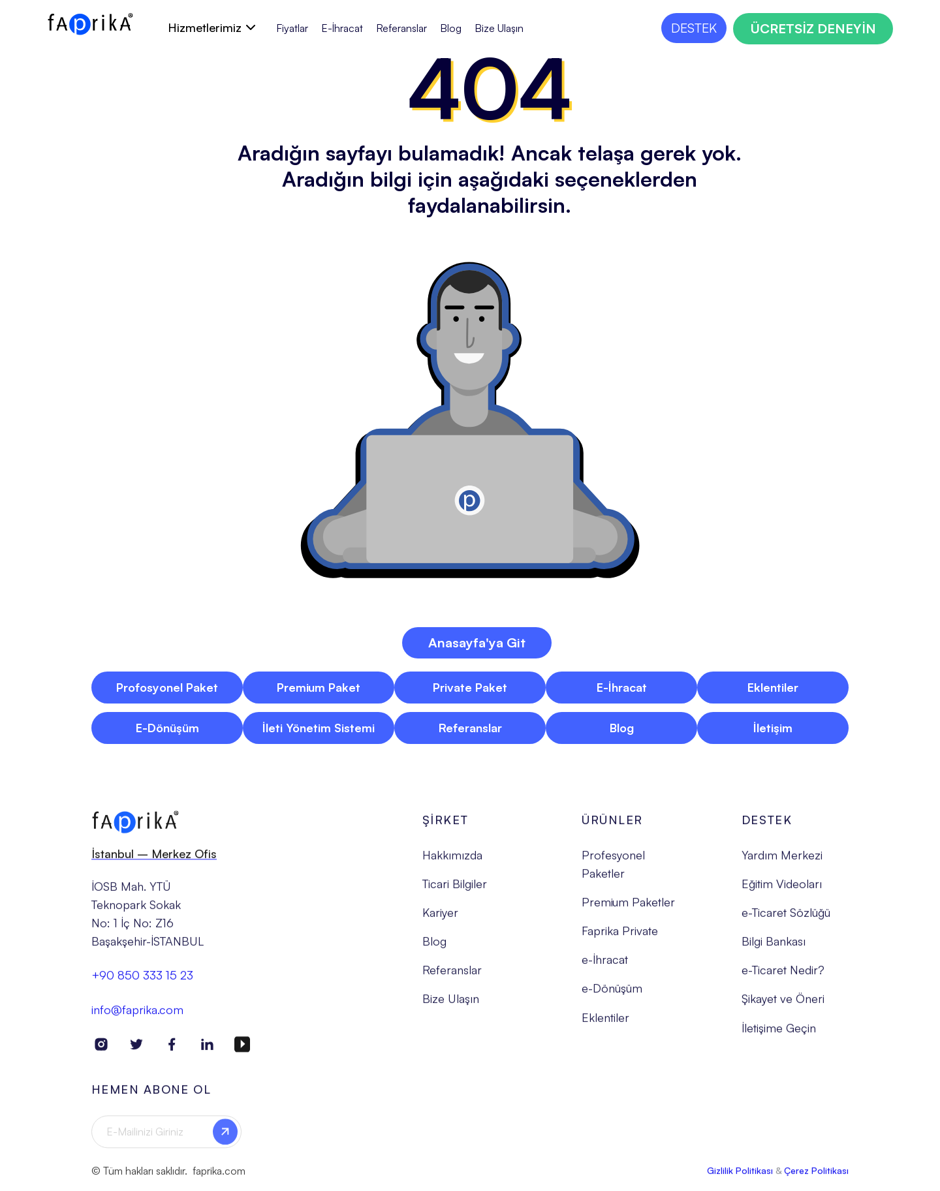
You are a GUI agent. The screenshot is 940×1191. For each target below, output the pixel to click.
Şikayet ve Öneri (783, 1007)
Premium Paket (318, 687)
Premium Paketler (628, 910)
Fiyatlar (292, 28)
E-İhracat (342, 28)
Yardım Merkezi (782, 863)
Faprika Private (620, 939)
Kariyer (440, 921)
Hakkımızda (452, 863)
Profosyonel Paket (167, 687)
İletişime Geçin (779, 1036)
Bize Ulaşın (499, 28)
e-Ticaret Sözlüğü (786, 921)
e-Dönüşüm (612, 997)
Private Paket (470, 687)
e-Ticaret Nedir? (783, 978)
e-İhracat (605, 968)
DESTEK (694, 28)
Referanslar (401, 28)
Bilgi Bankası (774, 949)
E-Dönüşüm (167, 727)
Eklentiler (772, 687)
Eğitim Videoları (782, 892)
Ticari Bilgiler (454, 892)
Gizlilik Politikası (740, 1178)
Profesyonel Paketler (613, 872)
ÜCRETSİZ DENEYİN (813, 28)
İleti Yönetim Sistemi (318, 727)
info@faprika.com (137, 1018)
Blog (451, 28)
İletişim (772, 727)
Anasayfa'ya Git (476, 642)
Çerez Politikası (816, 1178)
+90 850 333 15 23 (142, 984)
